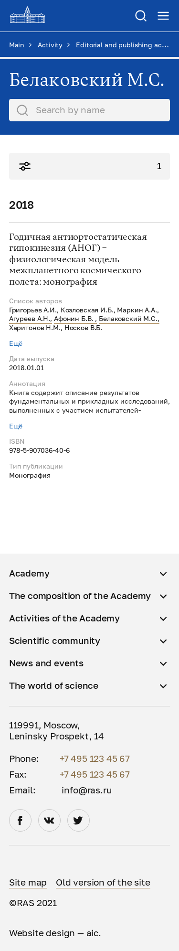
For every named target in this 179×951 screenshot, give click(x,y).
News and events (46, 663)
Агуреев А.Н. (29, 318)
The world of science (53, 685)
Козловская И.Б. (87, 310)
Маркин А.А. (137, 310)
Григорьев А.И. (33, 310)
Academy (29, 573)
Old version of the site (103, 882)
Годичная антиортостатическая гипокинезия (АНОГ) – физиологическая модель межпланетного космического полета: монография (78, 260)
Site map (28, 882)
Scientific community (54, 640)
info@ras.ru (87, 790)
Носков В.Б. (83, 327)
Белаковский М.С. (128, 318)
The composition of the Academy (80, 595)
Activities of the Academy (64, 618)
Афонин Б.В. (74, 318)
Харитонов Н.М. (35, 327)
